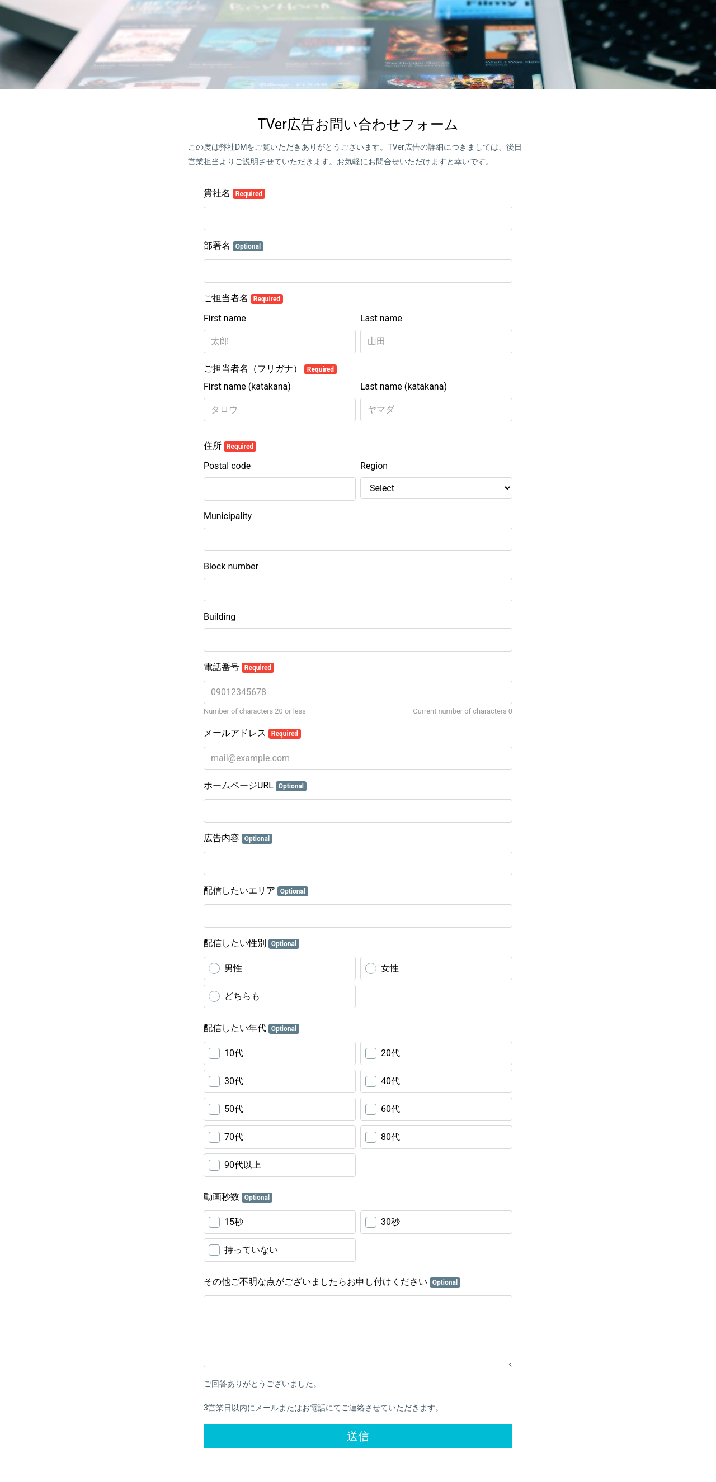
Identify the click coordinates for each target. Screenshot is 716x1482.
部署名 (233, 245)
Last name (381, 318)
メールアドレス (252, 733)
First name (225, 318)
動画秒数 (238, 1197)
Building (219, 616)
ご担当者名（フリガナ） (270, 368)
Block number (231, 566)
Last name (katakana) (403, 386)
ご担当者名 (243, 298)
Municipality (228, 516)
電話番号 (239, 667)
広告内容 (238, 838)
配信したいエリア (256, 890)
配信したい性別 (251, 943)
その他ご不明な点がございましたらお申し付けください (332, 1282)
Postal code (227, 465)
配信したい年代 (251, 1028)
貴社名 (234, 193)
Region (374, 465)
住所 (230, 446)
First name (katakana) (247, 386)
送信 (358, 1436)
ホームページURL (255, 785)
